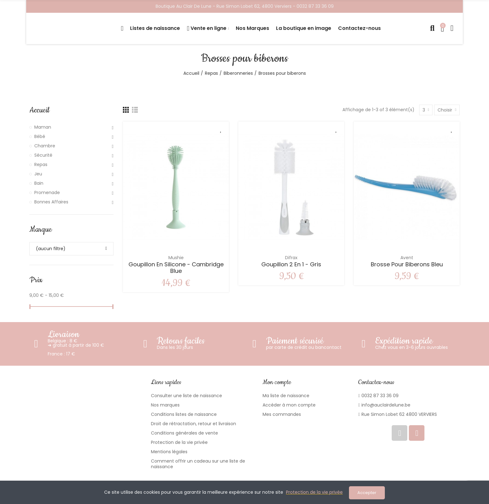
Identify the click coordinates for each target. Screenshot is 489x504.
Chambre (44, 146)
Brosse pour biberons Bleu (407, 264)
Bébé (39, 136)
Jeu (38, 174)
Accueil (39, 110)
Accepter (366, 493)
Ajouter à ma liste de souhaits (221, 129)
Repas (40, 164)
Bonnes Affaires (51, 202)
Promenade (47, 192)
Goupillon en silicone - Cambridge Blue (176, 267)
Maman (42, 127)
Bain (38, 183)
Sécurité (43, 155)
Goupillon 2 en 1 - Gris (291, 264)
